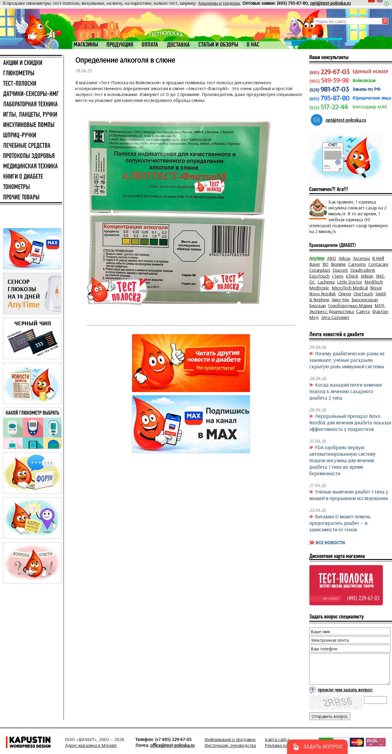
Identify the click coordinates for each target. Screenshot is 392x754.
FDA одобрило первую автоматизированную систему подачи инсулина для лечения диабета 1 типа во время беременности (342, 460)
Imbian (367, 276)
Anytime (317, 258)
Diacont (340, 270)
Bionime (338, 264)
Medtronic (319, 288)
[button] (317, 747)
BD (325, 264)
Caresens (357, 264)
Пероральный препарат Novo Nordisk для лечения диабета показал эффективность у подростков (350, 422)
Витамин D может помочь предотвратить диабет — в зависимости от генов (340, 522)
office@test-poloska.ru (172, 745)
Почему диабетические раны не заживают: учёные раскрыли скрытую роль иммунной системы (347, 359)
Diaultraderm (362, 270)
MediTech (374, 282)
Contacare (378, 264)
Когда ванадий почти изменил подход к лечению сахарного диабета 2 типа (345, 391)
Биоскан (317, 305)
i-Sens (338, 276)
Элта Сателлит (335, 317)
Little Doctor (349, 282)
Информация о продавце (230, 739)
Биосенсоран (364, 299)
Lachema (326, 282)
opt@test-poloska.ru (330, 3)
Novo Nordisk (322, 294)
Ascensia (361, 258)
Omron (344, 294)
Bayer (314, 264)
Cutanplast (319, 270)
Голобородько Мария (350, 305)
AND (331, 258)
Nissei (376, 288)
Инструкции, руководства (230, 745)
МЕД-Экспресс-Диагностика (347, 308)
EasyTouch (319, 276)
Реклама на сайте (282, 745)
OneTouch (363, 294)
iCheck (352, 276)
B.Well (378, 258)
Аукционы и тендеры (219, 3)
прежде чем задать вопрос (345, 690)
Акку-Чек (340, 299)
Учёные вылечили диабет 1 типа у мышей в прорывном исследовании (348, 494)
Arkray (344, 258)
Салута (363, 311)
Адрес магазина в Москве (91, 745)
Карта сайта (277, 739)
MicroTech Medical (350, 288)
